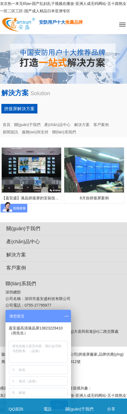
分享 (111, 409)
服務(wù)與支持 (35, 132)
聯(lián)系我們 (64, 132)
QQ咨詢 (15, 409)
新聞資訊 (10, 132)
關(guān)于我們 (27, 124)
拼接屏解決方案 (19, 108)
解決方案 (82, 124)
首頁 (6, 124)
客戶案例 (101, 124)
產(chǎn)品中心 (57, 124)
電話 (47, 409)
